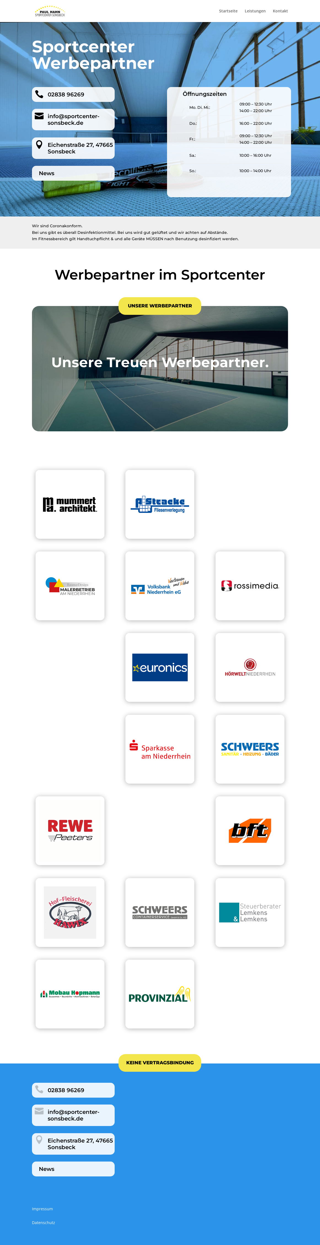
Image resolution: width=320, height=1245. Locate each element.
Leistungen (255, 11)
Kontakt (280, 11)
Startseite (228, 11)
